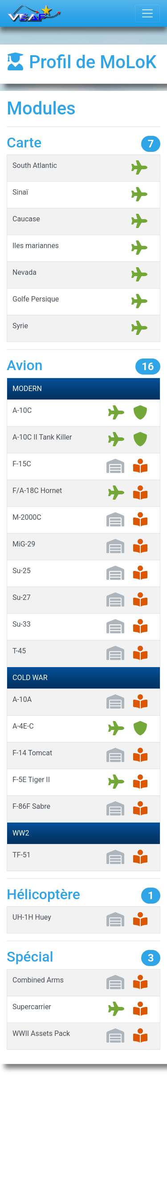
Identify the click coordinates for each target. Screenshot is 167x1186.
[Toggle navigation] (147, 13)
